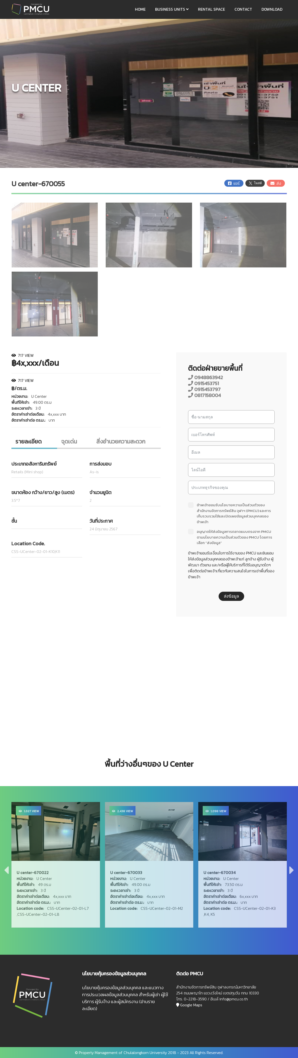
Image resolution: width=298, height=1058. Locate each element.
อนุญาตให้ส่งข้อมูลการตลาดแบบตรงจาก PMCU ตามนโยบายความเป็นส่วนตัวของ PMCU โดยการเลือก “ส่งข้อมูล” (230, 537)
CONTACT (243, 9)
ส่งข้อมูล (231, 596)
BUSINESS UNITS (172, 9)
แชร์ (234, 183)
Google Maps (189, 1005)
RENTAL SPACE (211, 9)
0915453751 (203, 383)
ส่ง (275, 183)
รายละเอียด (28, 441)
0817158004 (204, 395)
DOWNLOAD (272, 9)
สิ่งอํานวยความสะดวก (120, 441)
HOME (140, 9)
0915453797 (204, 389)
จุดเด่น (69, 441)
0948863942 (205, 377)
